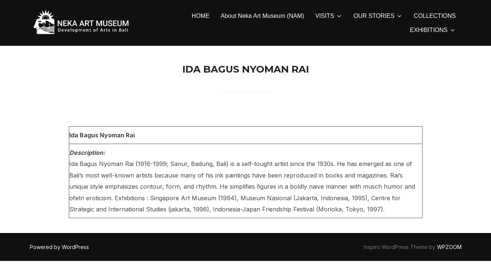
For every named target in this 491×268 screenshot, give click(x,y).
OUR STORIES (378, 16)
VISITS (328, 16)
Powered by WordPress (59, 247)
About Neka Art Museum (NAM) (262, 16)
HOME (201, 16)
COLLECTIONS (435, 16)
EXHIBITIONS (433, 30)
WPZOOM (449, 247)
